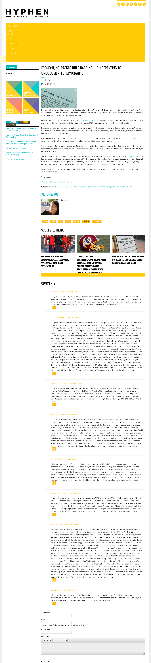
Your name (45, 580)
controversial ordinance (89, 88)
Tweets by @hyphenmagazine (15, 127)
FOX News (132, 124)
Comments (93, 242)
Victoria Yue (49, 161)
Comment (45, 604)
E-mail (43, 587)
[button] (44, 607)
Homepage (45, 597)
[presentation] (59, 637)
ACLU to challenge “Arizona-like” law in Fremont (58, 149)
